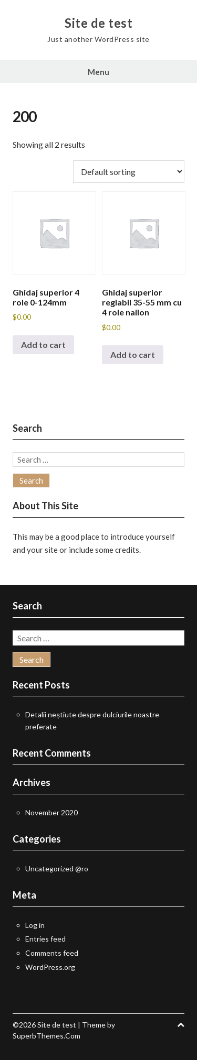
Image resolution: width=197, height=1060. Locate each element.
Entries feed (45, 938)
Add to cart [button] (43, 344)
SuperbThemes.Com (46, 1035)
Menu (98, 72)
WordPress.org (50, 967)
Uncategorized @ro (56, 868)
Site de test (98, 23)
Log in (35, 925)
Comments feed (51, 952)
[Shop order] (128, 171)
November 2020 (51, 812)
